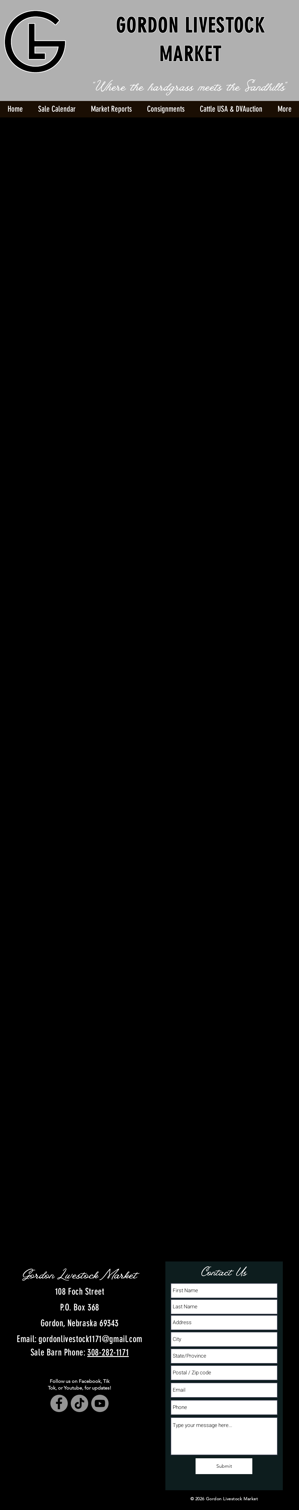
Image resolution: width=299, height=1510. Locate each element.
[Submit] (224, 1466)
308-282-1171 (108, 1352)
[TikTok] (79, 1403)
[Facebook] (59, 1403)
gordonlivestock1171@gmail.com (90, 1339)
